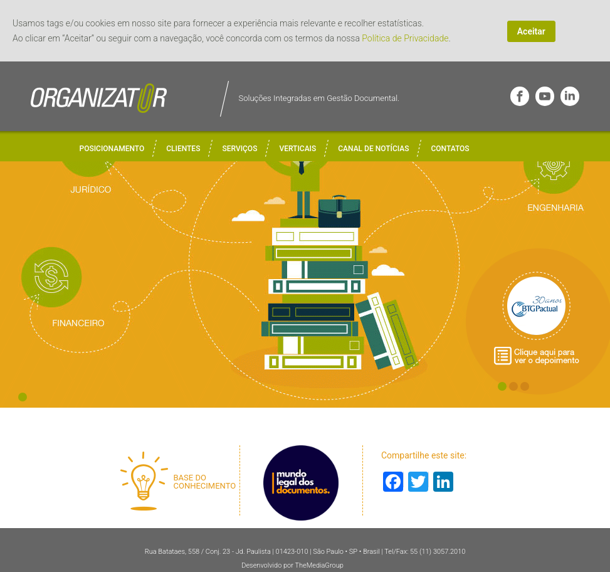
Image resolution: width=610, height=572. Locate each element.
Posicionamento (112, 148)
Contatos (450, 148)
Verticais (297, 148)
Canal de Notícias (373, 148)
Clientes (183, 148)
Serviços (239, 148)
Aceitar (531, 31)
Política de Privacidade (405, 38)
